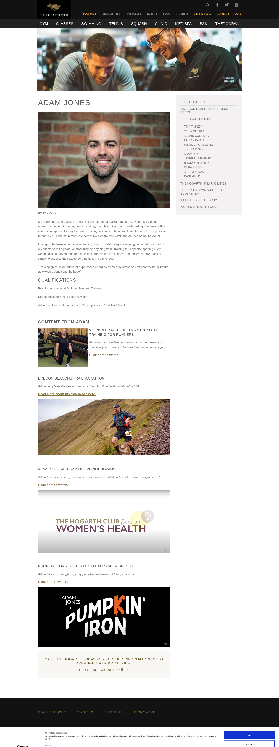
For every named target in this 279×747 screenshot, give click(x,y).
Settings (48, 739)
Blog (166, 13)
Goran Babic (194, 140)
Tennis (116, 23)
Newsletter (111, 13)
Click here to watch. (104, 355)
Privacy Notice (144, 712)
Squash (139, 23)
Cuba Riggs (193, 167)
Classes (64, 23)
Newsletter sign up (52, 712)
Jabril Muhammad (197, 158)
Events (152, 13)
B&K (203, 23)
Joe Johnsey (194, 149)
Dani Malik (192, 176)
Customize (249, 739)
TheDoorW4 (227, 23)
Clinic (161, 23)
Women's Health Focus (199, 207)
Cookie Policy (113, 712)
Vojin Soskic (194, 131)
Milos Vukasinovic (198, 144)
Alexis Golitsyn (196, 135)
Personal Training (196, 119)
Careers (182, 13)
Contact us (85, 712)
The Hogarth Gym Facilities (203, 183)
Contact (223, 13)
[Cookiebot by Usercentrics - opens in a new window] (23, 741)
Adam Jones (193, 153)
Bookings (89, 13)
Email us (121, 670)
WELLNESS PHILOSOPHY (198, 200)
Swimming (91, 23)
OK (249, 729)
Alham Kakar (194, 172)
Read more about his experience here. (67, 394)
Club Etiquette (193, 102)
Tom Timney (193, 126)
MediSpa (183, 23)
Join (238, 13)
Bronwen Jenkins (198, 162)
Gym (44, 23)
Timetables (133, 13)
